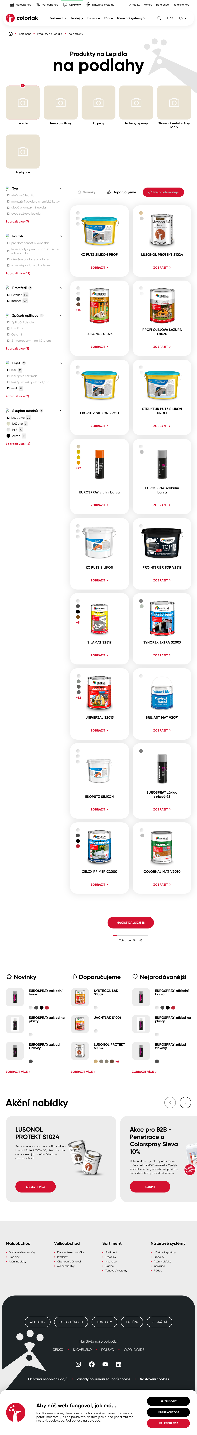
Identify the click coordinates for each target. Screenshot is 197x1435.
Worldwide (134, 1349)
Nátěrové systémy (165, 1252)
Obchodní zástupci (69, 1261)
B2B (170, 18)
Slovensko (82, 1349)
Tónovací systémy (116, 1270)
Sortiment (25, 33)
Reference (162, 4)
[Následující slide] (185, 1102)
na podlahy (76, 33)
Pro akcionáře (181, 4)
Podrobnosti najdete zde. (83, 1420)
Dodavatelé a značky (22, 1252)
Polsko (107, 1349)
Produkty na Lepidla (49, 33)
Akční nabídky (17, 1261)
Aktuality (134, 4)
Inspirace (111, 1261)
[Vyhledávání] (159, 18)
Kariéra (148, 4)
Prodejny (14, 1256)
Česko (58, 1349)
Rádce (109, 1265)
